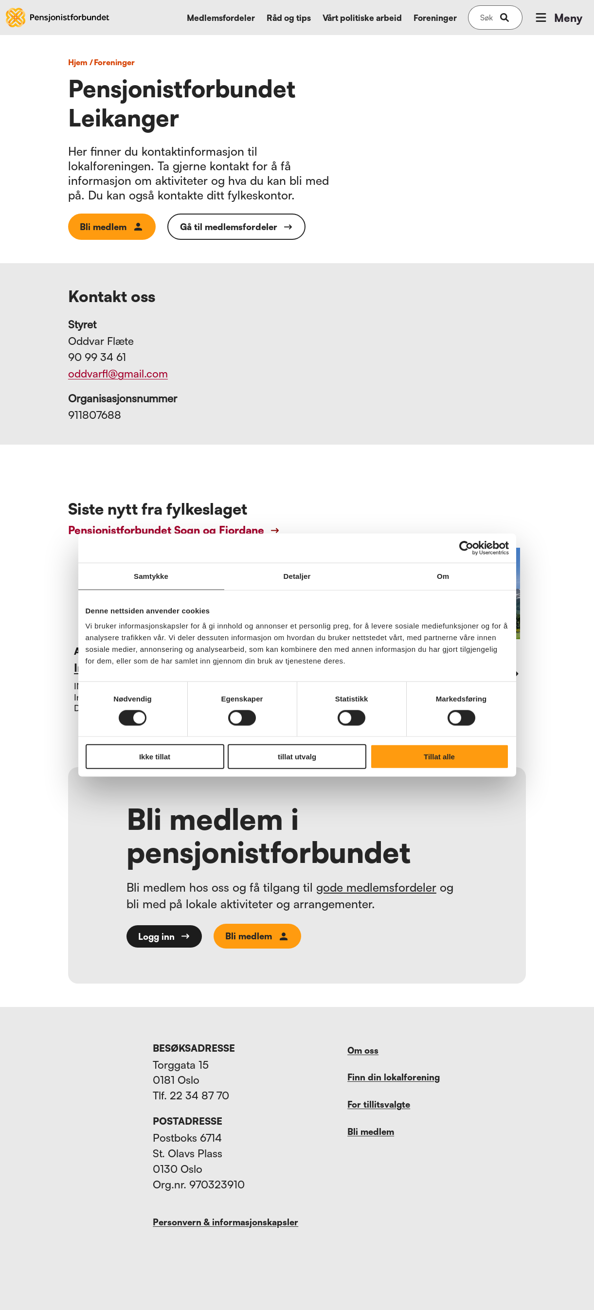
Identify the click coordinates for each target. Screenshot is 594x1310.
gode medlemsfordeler (376, 887)
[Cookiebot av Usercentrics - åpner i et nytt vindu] (466, 547)
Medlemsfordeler (221, 18)
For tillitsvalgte (378, 1104)
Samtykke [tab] (151, 576)
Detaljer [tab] (297, 576)
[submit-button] (504, 17)
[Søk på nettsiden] (486, 17)
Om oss (362, 1050)
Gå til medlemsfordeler (236, 226)
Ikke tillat (154, 757)
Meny (558, 17)
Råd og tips (289, 18)
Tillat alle (439, 757)
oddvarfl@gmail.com (118, 373)
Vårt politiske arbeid (362, 18)
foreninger (114, 62)
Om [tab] (443, 576)
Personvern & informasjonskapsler (225, 1222)
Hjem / (80, 62)
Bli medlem (112, 227)
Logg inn (164, 936)
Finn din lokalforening (393, 1077)
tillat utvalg (297, 757)
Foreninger (435, 18)
